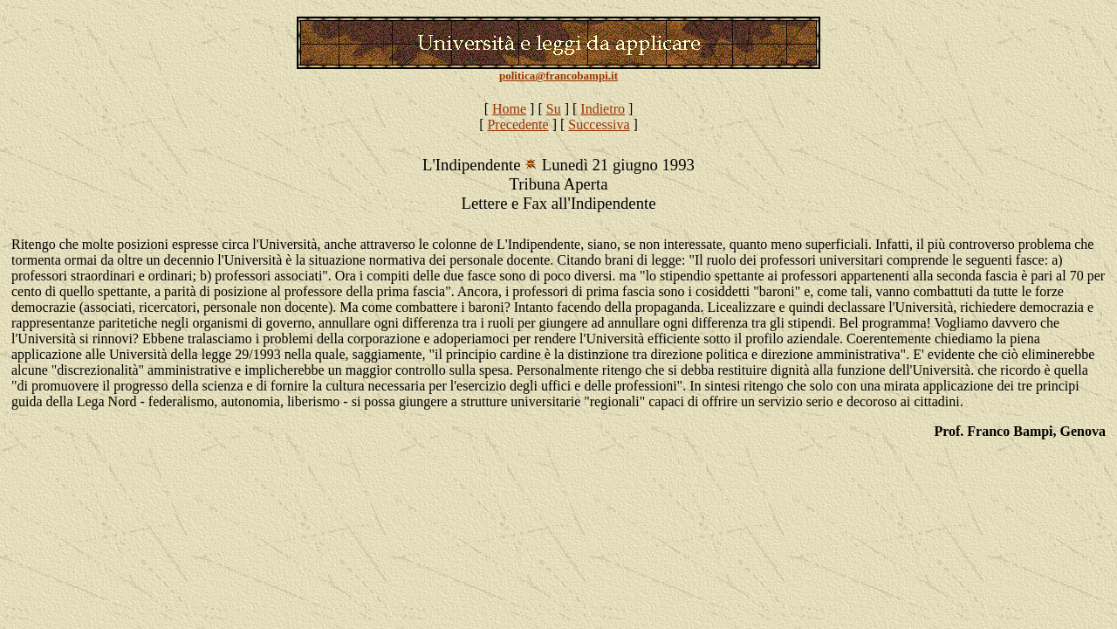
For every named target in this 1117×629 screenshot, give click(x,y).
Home (509, 108)
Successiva (598, 124)
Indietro (602, 108)
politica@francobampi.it (558, 75)
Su (553, 108)
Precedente (517, 124)
